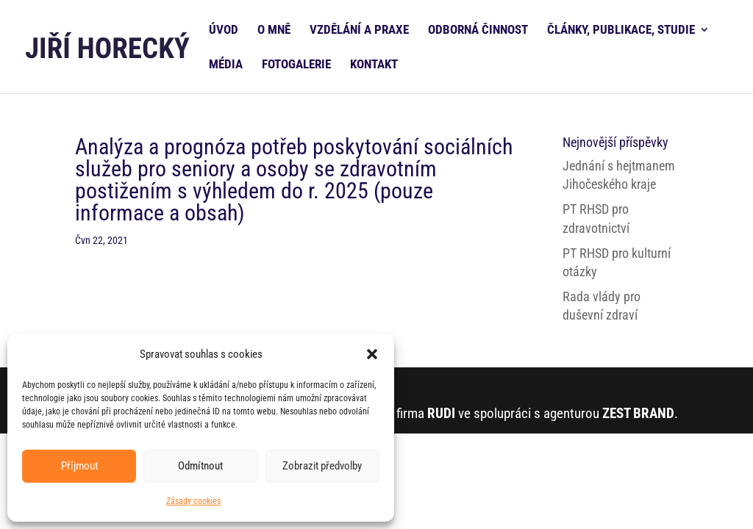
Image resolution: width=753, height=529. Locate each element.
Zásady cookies (193, 501)
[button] (372, 354)
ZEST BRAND (638, 413)
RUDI (441, 413)
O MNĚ (273, 30)
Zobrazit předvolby (322, 465)
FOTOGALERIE (296, 65)
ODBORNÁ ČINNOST (478, 30)
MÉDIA (226, 65)
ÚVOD (223, 30)
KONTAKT (374, 65)
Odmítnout (200, 465)
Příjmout (79, 465)
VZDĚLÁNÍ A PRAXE (359, 30)
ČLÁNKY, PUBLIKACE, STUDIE (621, 30)
